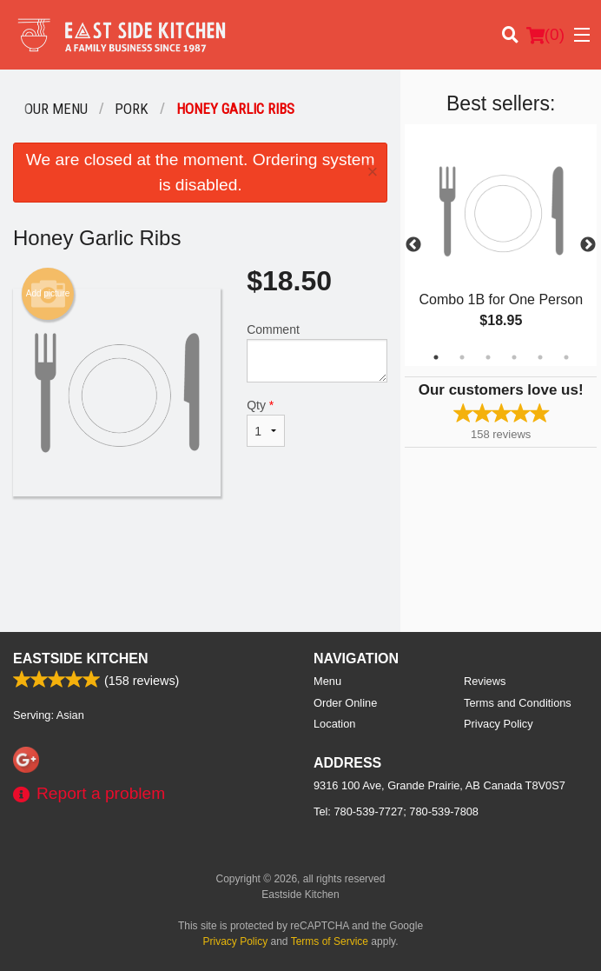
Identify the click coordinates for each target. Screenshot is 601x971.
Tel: (396, 811)
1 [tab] (436, 357)
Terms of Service (329, 941)
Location (334, 723)
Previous (413, 245)
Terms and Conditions (517, 702)
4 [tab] (514, 357)
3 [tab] (488, 357)
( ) (545, 35)
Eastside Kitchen (81, 658)
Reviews (484, 681)
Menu (327, 681)
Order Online (345, 702)
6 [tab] (566, 357)
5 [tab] (540, 357)
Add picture (48, 294)
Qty (265, 422)
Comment (317, 352)
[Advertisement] (200, 552)
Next (588, 245)
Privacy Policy (498, 723)
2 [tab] (462, 357)
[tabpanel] (500, 245)
